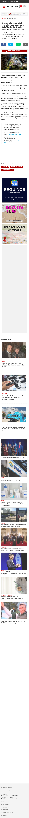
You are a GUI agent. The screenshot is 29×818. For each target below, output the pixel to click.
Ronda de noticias (7, 812)
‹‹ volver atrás (14, 176)
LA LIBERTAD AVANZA (7, 169)
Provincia (4, 809)
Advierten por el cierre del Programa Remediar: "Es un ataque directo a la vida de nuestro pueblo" (13, 503)
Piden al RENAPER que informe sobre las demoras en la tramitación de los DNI (13, 428)
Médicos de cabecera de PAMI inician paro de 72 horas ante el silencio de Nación (13, 479)
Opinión (4, 815)
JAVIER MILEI (5, 166)
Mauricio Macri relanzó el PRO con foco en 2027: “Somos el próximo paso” (13, 622)
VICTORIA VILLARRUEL (17, 166)
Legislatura (5, 807)
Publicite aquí (6, 790)
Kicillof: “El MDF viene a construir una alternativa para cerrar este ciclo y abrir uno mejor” (13, 573)
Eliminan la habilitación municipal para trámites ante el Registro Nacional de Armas (12, 397)
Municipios (5, 804)
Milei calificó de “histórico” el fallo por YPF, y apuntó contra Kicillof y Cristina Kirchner (13, 549)
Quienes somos (6, 787)
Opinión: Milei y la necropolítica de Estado (13, 457)
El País (4, 801)
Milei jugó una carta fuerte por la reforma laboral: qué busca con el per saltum (13, 365)
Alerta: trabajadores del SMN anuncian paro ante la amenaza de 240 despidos (13, 525)
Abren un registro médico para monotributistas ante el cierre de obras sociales (12, 598)
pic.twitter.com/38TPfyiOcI (14, 134)
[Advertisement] (14, 290)
